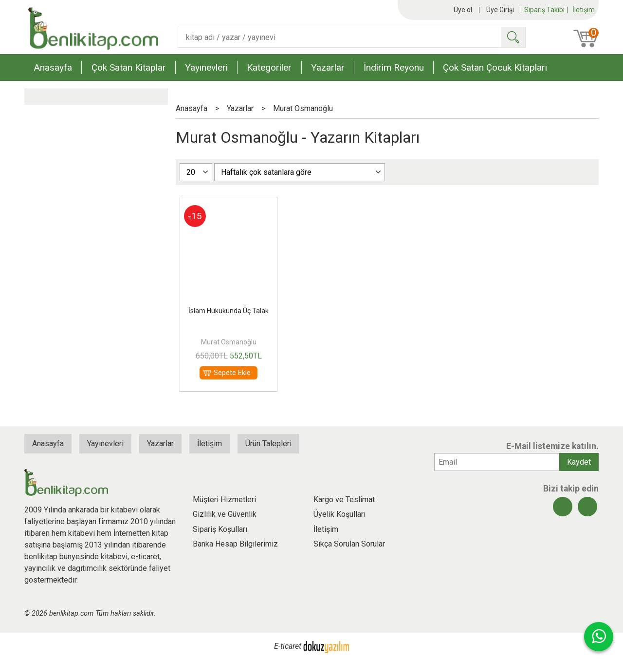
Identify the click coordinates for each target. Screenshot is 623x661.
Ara (513, 37)
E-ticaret (287, 646)
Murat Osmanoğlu (229, 342)
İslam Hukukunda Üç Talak (228, 311)
